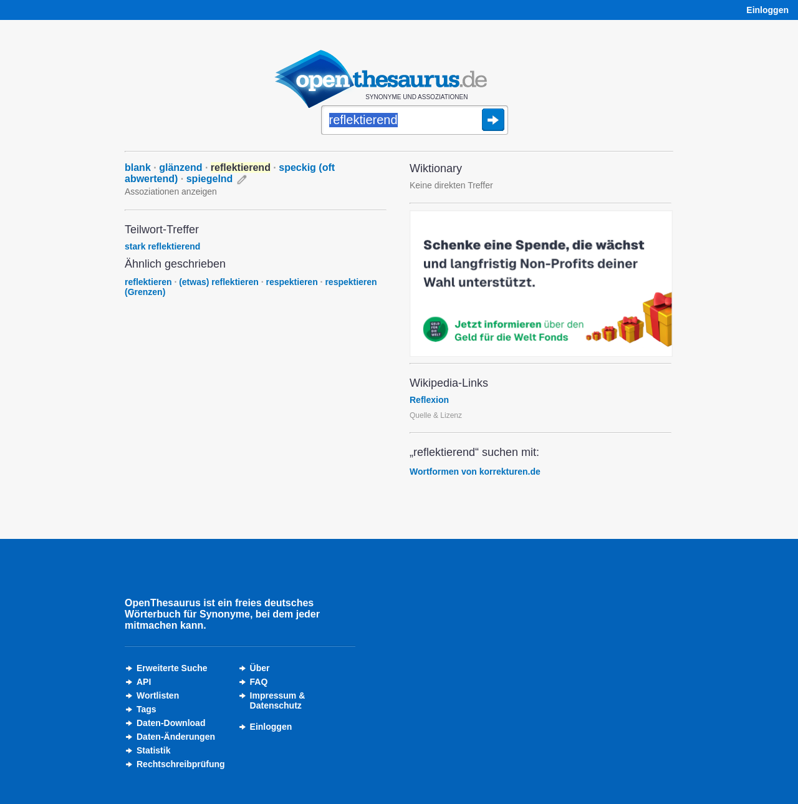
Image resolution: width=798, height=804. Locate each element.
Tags (146, 709)
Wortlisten (158, 695)
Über (260, 668)
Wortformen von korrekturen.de (475, 472)
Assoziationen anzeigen (171, 191)
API (144, 682)
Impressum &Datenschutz (277, 700)
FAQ (259, 682)
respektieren (291, 282)
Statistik (153, 750)
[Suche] (414, 121)
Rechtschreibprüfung (181, 764)
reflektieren (148, 282)
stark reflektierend (162, 246)
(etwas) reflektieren (219, 282)
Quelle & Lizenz (436, 415)
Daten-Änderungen (176, 737)
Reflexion (429, 400)
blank (138, 167)
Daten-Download (171, 723)
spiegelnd (209, 178)
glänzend (180, 167)
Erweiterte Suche (172, 668)
